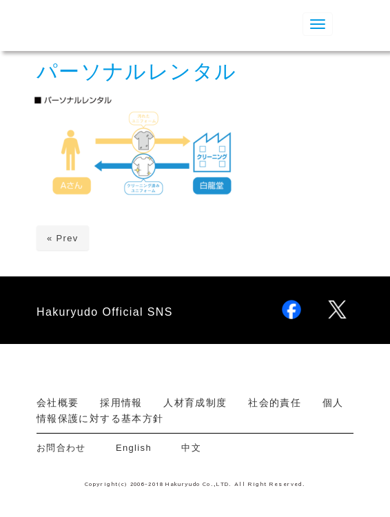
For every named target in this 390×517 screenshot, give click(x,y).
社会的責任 (274, 402)
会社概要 (58, 402)
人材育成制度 (195, 402)
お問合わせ (66, 448)
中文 (191, 448)
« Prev (63, 238)
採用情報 (121, 402)
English (134, 448)
